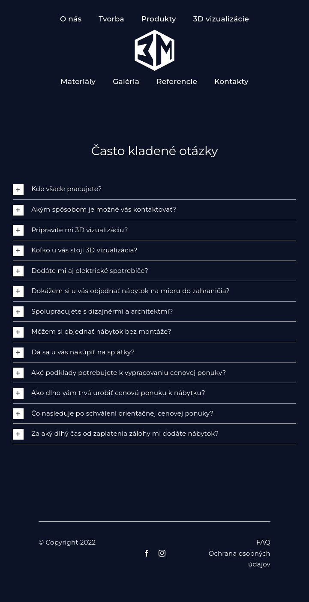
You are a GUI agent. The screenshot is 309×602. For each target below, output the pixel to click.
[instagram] (162, 553)
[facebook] (146, 553)
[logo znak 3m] (154, 32)
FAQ (263, 542)
